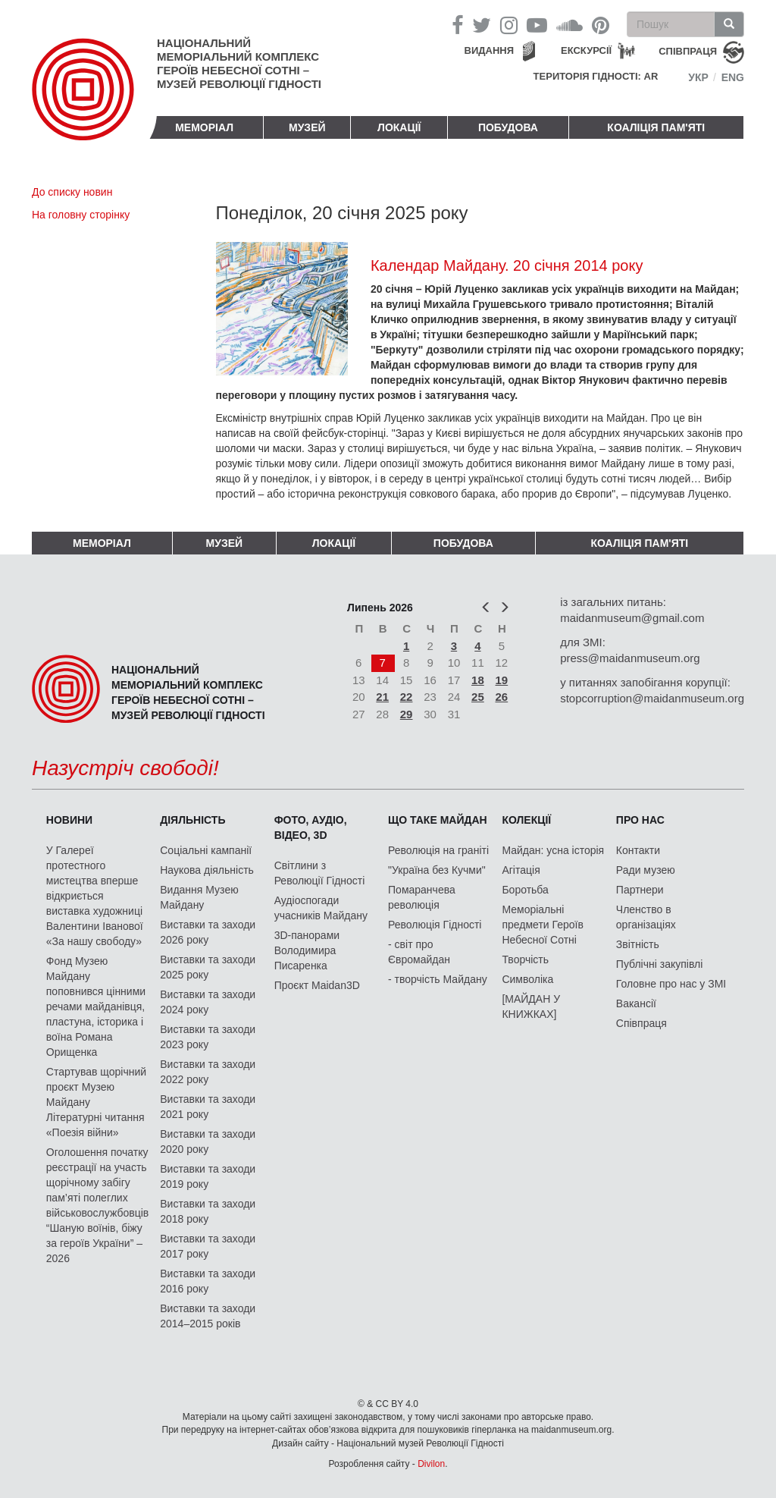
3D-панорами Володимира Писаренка (307, 950)
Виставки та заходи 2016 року (207, 1281)
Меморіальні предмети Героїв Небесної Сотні (542, 924)
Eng (732, 77)
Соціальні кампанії (206, 850)
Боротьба (525, 890)
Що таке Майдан (437, 820)
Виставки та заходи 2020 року (207, 1141)
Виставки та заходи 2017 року (207, 1246)
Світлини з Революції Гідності (319, 873)
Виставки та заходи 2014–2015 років (207, 1316)
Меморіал (204, 127)
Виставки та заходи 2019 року (207, 1176)
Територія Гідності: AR (596, 76)
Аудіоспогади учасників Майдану (321, 908)
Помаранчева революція (421, 897)
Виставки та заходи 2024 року (207, 1002)
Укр (698, 77)
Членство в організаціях (646, 917)
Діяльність (192, 820)
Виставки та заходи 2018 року (207, 1211)
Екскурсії (586, 50)
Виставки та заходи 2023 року (207, 1036)
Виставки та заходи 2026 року (207, 932)
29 (406, 714)
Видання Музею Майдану (199, 897)
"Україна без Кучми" (437, 870)
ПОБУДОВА (508, 127)
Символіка (527, 979)
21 (382, 696)
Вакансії (636, 1003)
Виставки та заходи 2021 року (207, 1106)
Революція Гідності (434, 925)
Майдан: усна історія (553, 850)
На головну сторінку (81, 215)
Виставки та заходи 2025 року (207, 967)
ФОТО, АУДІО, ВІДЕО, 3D (310, 827)
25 (477, 696)
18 (477, 680)
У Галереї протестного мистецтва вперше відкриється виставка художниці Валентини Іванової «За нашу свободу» (94, 895)
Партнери (640, 890)
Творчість (525, 959)
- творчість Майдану (437, 979)
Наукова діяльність (207, 870)
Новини (69, 820)
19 (502, 680)
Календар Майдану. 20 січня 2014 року (507, 265)
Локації (399, 127)
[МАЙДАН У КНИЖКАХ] (531, 1006)
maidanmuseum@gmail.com (632, 617)
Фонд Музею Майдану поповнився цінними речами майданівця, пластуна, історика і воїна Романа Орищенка (96, 1006)
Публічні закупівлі (659, 964)
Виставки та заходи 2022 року (207, 1071)
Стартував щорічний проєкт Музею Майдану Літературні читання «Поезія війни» (96, 1102)
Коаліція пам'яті (656, 127)
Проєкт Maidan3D (317, 985)
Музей (307, 127)
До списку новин (72, 192)
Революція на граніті (438, 850)
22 (406, 696)
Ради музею (645, 870)
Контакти (638, 850)
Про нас (640, 820)
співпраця (688, 51)
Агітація (521, 870)
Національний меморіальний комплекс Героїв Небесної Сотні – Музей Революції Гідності (239, 63)
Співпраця (641, 1023)
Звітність (637, 944)
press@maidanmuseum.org (629, 658)
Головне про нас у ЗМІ (671, 984)
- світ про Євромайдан (419, 952)
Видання (490, 50)
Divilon (431, 1464)
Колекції (526, 820)
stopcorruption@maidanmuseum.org (652, 698)
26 (502, 696)
